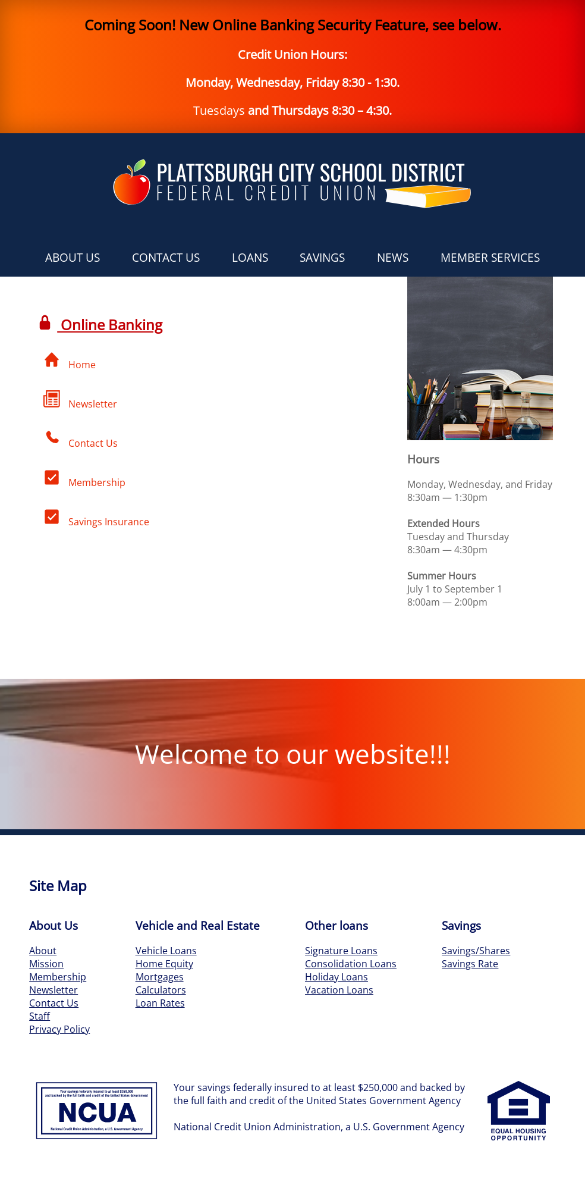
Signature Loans (341, 950)
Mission (46, 963)
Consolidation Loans (351, 963)
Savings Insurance (96, 518)
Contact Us (80, 440)
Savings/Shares (476, 950)
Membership (84, 479)
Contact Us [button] (166, 257)
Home (69, 361)
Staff (39, 1016)
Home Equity (164, 963)
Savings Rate (470, 963)
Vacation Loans (339, 989)
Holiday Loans (336, 976)
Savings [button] (322, 257)
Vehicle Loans (166, 950)
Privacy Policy (59, 1029)
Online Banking (100, 324)
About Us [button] (72, 257)
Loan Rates (160, 1003)
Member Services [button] (490, 257)
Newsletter (80, 400)
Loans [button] (250, 257)
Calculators (161, 989)
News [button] (392, 257)
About (42, 950)
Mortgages (160, 976)
